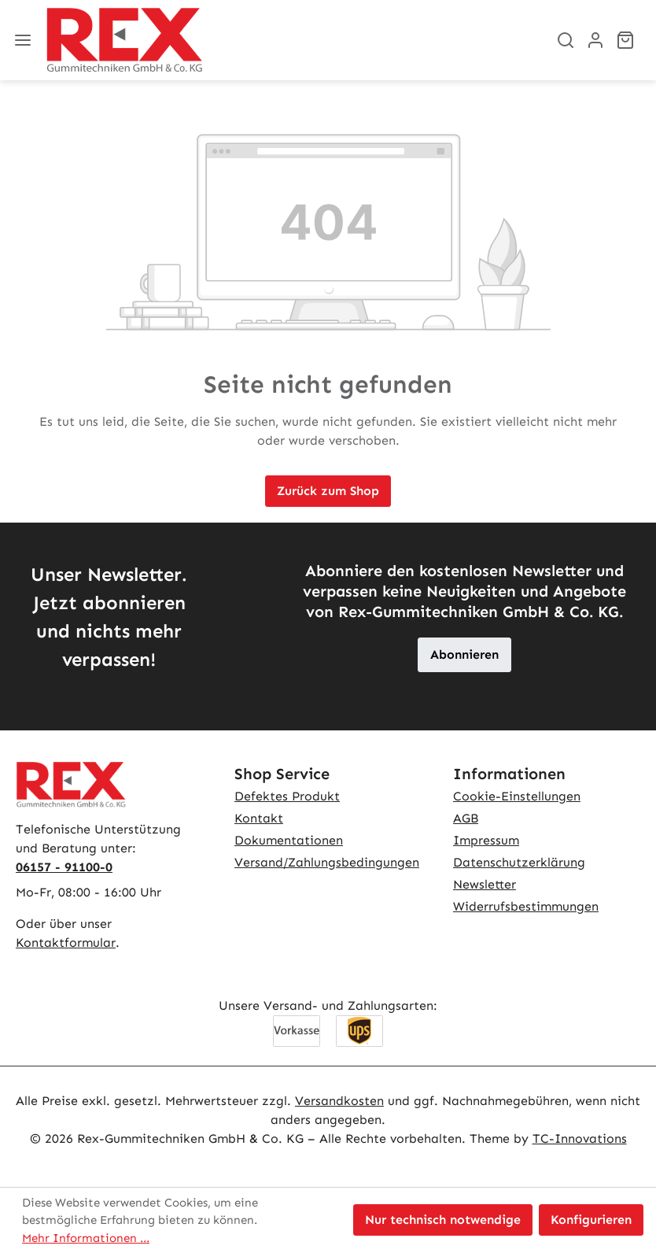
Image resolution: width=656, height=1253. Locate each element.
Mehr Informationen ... (85, 1238)
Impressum (486, 840)
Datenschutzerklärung (519, 862)
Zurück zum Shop (328, 490)
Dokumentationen (288, 840)
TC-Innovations (580, 1138)
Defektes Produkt (287, 796)
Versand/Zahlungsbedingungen (326, 862)
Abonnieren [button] (464, 654)
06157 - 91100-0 (64, 866)
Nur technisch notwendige (443, 1219)
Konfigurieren (591, 1219)
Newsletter (484, 884)
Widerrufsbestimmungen (526, 906)
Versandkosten (339, 1100)
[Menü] (23, 40)
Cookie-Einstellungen (516, 796)
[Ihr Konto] (595, 40)
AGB (465, 818)
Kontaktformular (66, 942)
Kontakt (258, 818)
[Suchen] (565, 40)
